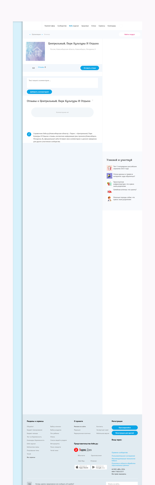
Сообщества (62, 26)
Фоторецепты (55, 444)
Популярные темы (33, 450)
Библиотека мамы (33, 447)
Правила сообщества (120, 452)
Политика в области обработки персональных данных (123, 464)
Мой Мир (79, 461)
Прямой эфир (50, 26)
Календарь (112, 26)
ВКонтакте (79, 455)
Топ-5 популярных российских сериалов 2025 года (125, 167)
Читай (29, 454)
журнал (74, 26)
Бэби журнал (31, 444)
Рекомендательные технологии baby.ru (123, 459)
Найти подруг (129, 34)
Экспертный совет (102, 430)
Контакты (99, 426)
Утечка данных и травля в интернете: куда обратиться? (124, 175)
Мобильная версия (102, 433)
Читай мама (54, 450)
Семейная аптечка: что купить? (124, 190)
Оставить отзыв (90, 68)
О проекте (78, 421)
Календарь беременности (35, 440)
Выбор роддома (55, 430)
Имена (52, 437)
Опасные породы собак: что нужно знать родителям (124, 198)
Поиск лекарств (55, 447)
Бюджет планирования (34, 430)
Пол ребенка (54, 433)
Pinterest (92, 461)
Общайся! (30, 426)
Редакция (77, 430)
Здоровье (85, 26)
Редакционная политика (82, 433)
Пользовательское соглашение (123, 456)
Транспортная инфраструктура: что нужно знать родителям (123, 184)
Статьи (93, 26)
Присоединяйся (125, 427)
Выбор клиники (55, 426)
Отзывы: (41, 67)
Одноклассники (94, 455)
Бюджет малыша (32, 433)
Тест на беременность (34, 437)
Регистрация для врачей (124, 433)
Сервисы (102, 26)
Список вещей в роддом (58, 440)
